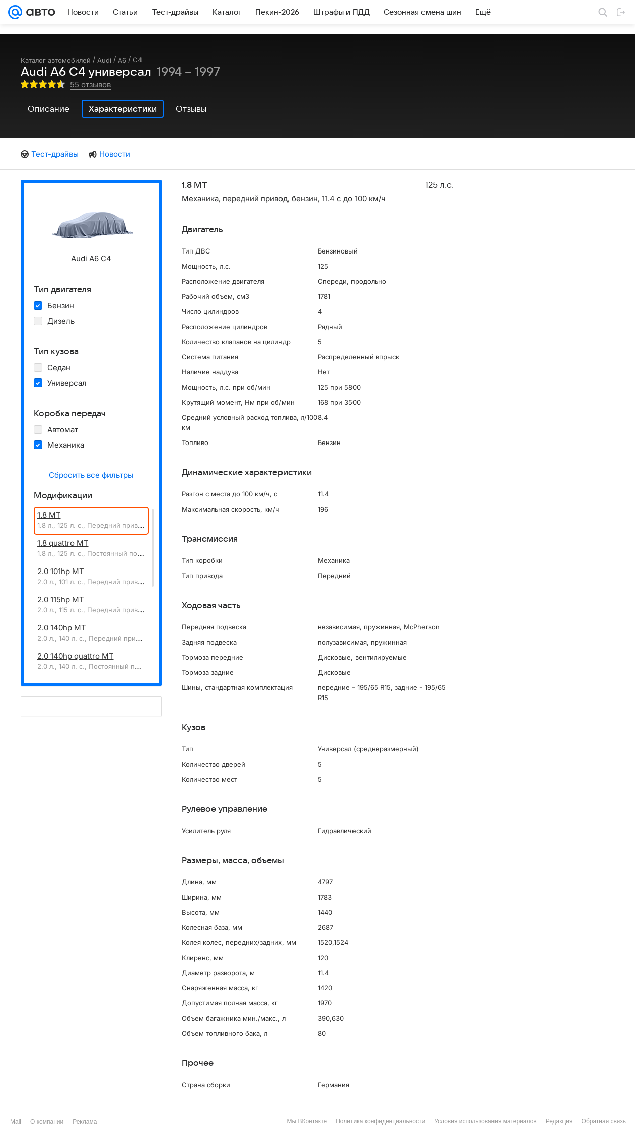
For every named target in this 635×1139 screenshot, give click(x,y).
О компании (46, 1121)
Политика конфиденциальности (380, 1121)
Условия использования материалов (485, 1121)
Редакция (559, 1121)
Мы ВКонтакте (307, 1121)
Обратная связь (604, 1121)
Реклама (85, 1121)
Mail (15, 1121)
